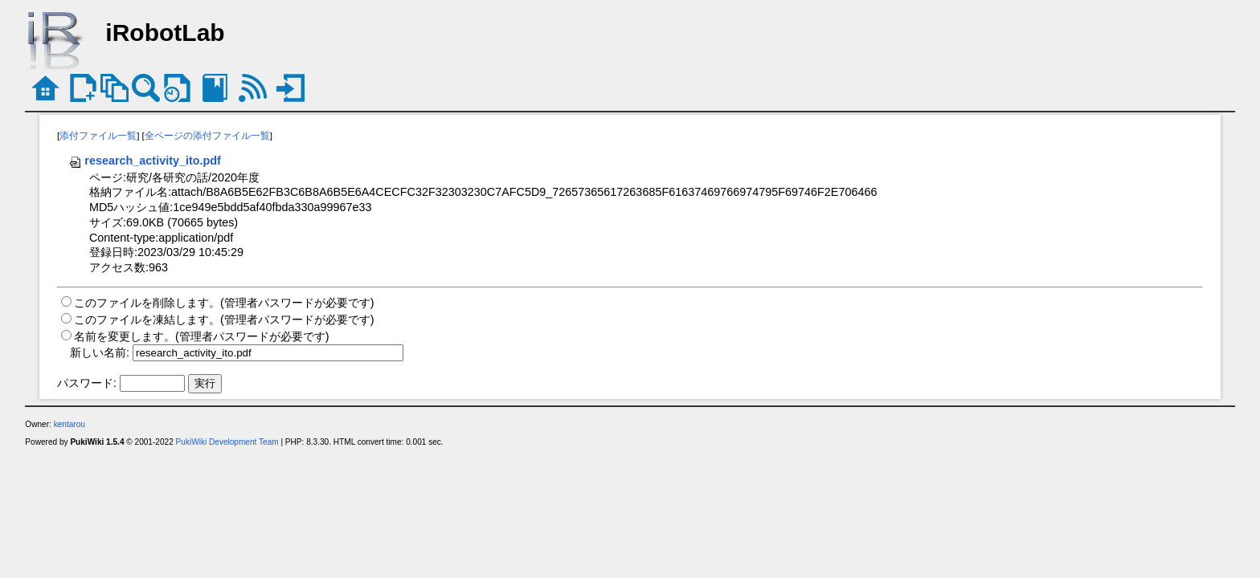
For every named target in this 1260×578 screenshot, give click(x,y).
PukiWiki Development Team (227, 442)
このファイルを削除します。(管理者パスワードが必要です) (224, 302)
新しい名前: (99, 352)
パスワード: (87, 383)
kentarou (69, 424)
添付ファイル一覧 (98, 135)
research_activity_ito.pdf (144, 160)
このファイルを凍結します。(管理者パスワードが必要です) (224, 319)
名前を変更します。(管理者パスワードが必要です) (201, 336)
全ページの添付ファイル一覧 (207, 135)
